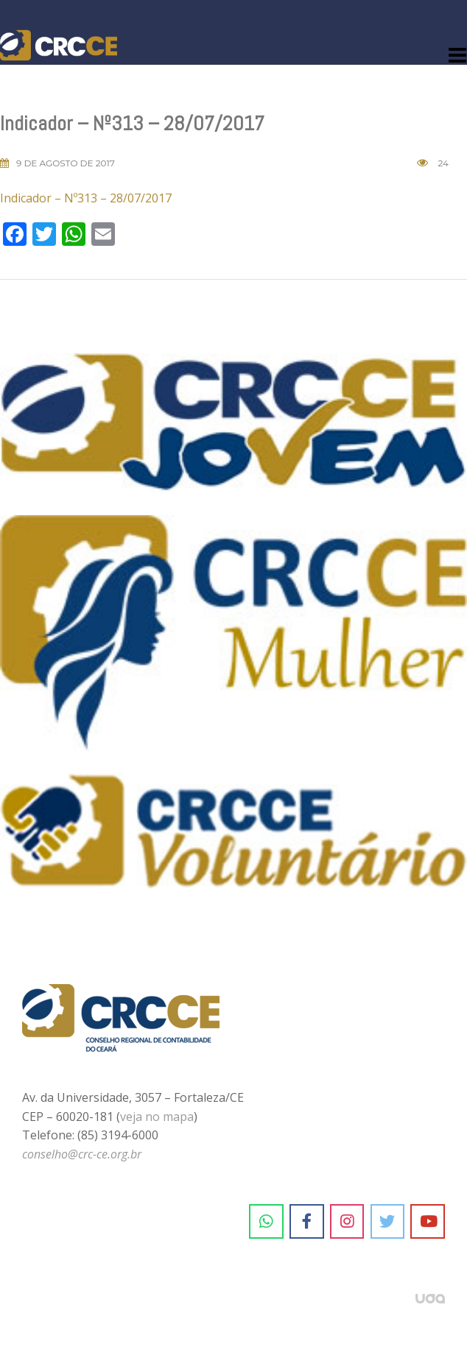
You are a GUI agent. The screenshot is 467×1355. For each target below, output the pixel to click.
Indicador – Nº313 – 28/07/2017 (86, 198)
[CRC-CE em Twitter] (388, 1221)
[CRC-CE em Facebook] (306, 1221)
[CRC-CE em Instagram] (347, 1221)
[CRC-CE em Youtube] (427, 1221)
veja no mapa (157, 1116)
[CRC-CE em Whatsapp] (266, 1221)
